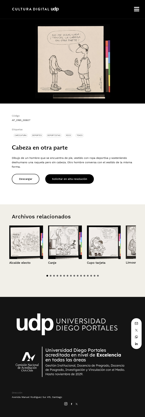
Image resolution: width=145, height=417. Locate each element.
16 (98, 276)
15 (94, 276)
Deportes (37, 135)
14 (91, 276)
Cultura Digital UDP (35, 11)
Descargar (25, 179)
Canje (52, 262)
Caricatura (21, 135)
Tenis (80, 135)
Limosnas (133, 262)
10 (77, 276)
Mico (68, 135)
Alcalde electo (20, 262)
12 (84, 276)
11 (81, 276)
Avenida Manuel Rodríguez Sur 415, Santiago (37, 397)
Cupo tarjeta (96, 262)
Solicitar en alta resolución (69, 179)
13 (88, 276)
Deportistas (53, 135)
